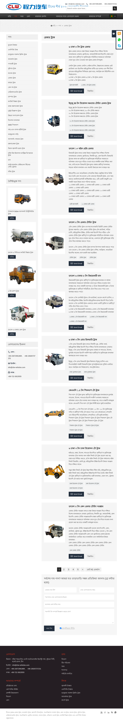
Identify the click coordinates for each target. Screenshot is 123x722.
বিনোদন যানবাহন (14, 120)
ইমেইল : (9, 665)
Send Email (76, 90)
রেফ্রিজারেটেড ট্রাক (15, 92)
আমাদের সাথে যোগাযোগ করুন (67, 16)
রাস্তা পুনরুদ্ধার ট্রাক (75, 372)
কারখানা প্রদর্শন (40, 16)
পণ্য (15, 16)
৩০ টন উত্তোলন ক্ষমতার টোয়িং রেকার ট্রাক (82, 121)
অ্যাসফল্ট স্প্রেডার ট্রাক (15, 139)
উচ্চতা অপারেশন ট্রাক (15, 115)
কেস (28, 16)
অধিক (12, 218)
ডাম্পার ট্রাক (12, 97)
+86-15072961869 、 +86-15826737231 (103, 4)
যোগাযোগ (10, 654)
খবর (21, 16)
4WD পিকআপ (13, 125)
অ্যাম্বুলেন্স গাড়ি (13, 134)
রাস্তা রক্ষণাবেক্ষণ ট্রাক (15, 106)
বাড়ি (9, 16)
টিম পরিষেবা (66, 663)
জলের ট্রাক (12, 73)
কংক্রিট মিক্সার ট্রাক (14, 101)
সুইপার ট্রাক (12, 68)
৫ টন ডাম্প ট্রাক (13, 291)
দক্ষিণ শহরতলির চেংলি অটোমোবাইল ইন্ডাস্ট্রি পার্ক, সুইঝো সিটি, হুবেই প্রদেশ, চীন (33, 660)
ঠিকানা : (9, 659)
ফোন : (8, 669)
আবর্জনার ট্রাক (67, 696)
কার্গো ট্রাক (65, 700)
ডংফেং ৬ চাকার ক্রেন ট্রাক (17, 330)
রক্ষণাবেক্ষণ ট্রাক (13, 144)
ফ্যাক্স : (8, 672)
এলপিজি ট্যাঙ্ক (13, 50)
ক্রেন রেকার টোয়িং (75, 550)
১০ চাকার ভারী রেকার (88, 204)
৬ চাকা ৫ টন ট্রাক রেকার (88, 85)
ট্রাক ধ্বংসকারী (74, 85)
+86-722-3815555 (14, 376)
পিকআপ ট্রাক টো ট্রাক (76, 425)
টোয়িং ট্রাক (73, 257)
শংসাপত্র (64, 670)
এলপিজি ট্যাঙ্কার (67, 689)
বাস (9, 160)
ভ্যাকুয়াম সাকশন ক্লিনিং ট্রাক (17, 54)
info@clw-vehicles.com (16, 367)
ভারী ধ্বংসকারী (74, 204)
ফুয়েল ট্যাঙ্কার (12, 45)
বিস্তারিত (90, 91)
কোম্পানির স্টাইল (12, 689)
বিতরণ (64, 659)
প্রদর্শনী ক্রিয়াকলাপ (12, 693)
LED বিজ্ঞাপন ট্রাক (14, 111)
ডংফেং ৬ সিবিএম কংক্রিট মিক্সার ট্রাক (20, 252)
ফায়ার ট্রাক (11, 83)
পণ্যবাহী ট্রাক (12, 64)
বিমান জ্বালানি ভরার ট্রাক (16, 148)
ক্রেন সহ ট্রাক (12, 87)
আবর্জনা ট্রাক (12, 59)
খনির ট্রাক (11, 171)
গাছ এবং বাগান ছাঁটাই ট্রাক (17, 129)
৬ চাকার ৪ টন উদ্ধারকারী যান (78, 317)
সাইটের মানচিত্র (67, 674)
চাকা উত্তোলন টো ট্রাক (76, 483)
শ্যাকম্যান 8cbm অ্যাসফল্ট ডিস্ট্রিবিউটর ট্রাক (21, 212)
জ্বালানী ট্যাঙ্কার (66, 686)
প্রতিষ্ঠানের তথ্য (11, 686)
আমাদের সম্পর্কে (95, 16)
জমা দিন (49, 628)
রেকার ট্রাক (12, 78)
